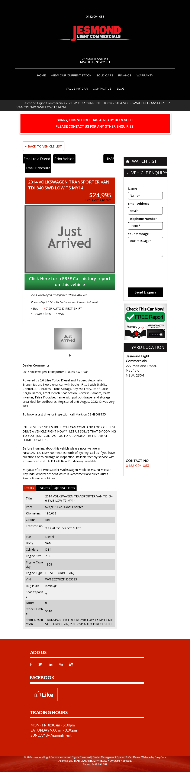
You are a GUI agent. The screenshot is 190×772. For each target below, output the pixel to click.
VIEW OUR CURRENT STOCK (71, 75)
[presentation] (146, 267)
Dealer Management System (109, 757)
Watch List (144, 161)
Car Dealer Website (139, 757)
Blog (120, 88)
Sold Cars (104, 75)
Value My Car (77, 88)
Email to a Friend (37, 158)
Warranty (144, 75)
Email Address (138, 204)
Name (132, 188)
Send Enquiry (145, 292)
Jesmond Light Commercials (44, 103)
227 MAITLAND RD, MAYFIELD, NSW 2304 (95, 60)
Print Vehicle (64, 158)
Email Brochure (38, 168)
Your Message (138, 234)
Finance (124, 75)
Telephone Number (142, 219)
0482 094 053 (95, 16)
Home (41, 75)
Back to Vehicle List (43, 146)
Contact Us (102, 88)
